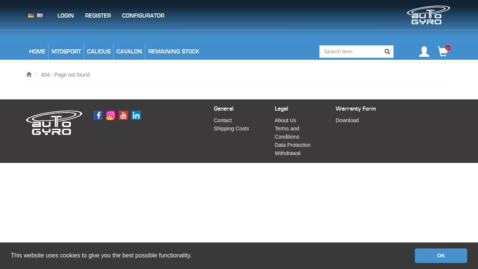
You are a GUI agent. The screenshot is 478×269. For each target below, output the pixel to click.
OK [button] (441, 256)
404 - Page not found (65, 75)
